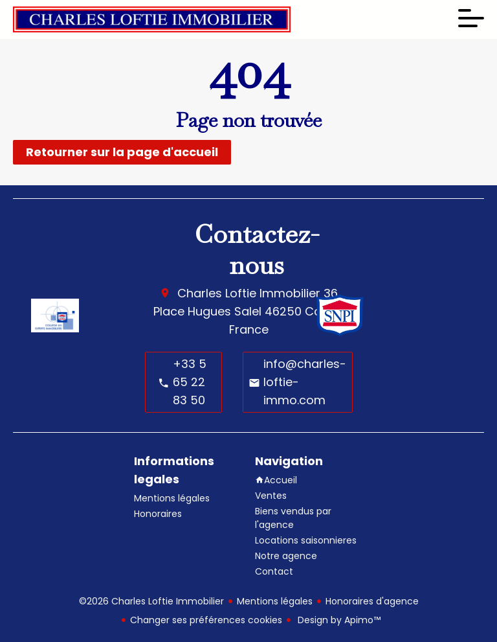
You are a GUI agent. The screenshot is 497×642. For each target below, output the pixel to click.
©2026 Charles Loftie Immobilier (151, 601)
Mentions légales (275, 601)
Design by (338, 619)
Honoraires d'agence (372, 601)
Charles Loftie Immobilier (248, 293)
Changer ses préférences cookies (206, 619)
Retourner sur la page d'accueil (122, 152)
